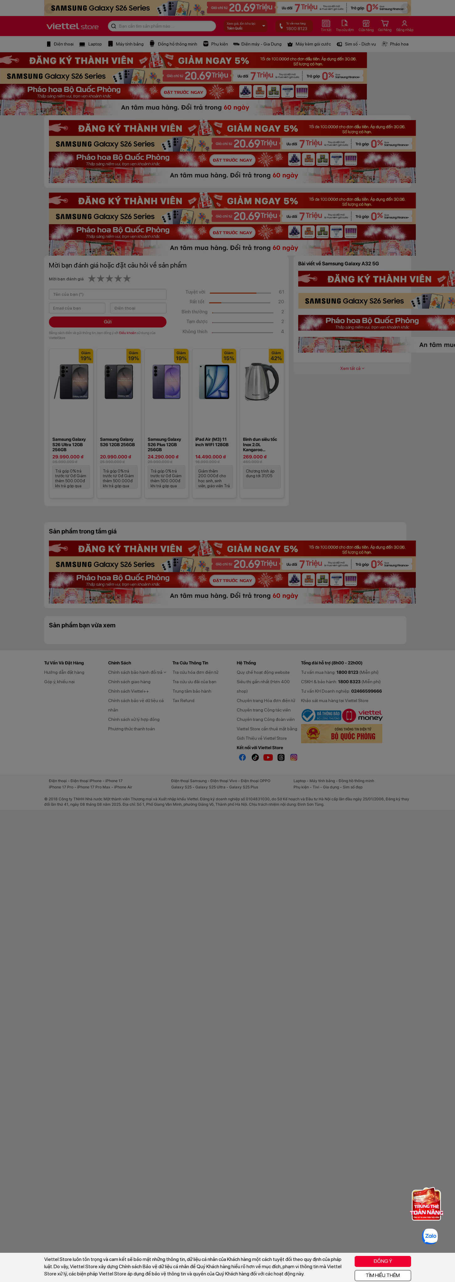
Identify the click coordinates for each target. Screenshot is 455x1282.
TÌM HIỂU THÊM (383, 1275)
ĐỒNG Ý (382, 1261)
